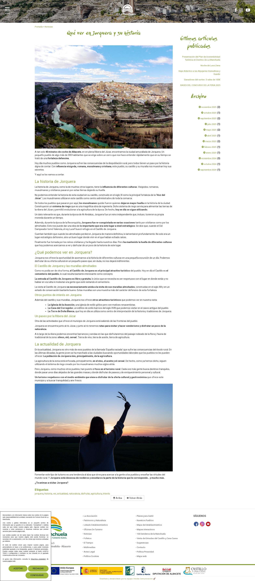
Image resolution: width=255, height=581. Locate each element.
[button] (8, 10)
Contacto (141, 547)
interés (106, 493)
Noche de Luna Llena (210, 65)
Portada (39, 26)
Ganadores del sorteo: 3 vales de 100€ (202, 79)
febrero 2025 (209, 147)
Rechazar (38, 568)
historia (48, 493)
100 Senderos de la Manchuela (151, 534)
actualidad (62, 493)
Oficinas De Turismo (93, 529)
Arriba (117, 498)
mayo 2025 (209, 130)
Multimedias (89, 547)
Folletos (87, 538)
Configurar (37, 575)
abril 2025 (210, 135)
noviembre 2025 (207, 107)
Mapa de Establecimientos (149, 525)
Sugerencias (142, 543)
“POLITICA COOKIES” (38, 559)
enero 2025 (209, 153)
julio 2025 (210, 124)
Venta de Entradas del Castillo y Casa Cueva (157, 538)
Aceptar (18, 568)
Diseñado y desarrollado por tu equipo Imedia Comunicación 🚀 (127, 579)
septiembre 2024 (207, 170)
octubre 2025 (208, 113)
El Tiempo (88, 543)
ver (54, 493)
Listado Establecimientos (96, 525)
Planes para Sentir (145, 516)
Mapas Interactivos (146, 529)
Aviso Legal (89, 551)
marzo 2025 (209, 141)
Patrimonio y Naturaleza (95, 520)
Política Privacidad (145, 551)
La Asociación (90, 516)
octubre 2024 (208, 164)
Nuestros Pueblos (145, 520)
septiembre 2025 (207, 118)
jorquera (39, 493)
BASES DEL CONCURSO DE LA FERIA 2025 (200, 85)
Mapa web (142, 556)
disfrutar (85, 493)
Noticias (49, 26)
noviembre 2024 (207, 158)
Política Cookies (91, 556)
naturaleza (74, 493)
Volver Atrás (134, 498)
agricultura (96, 493)
